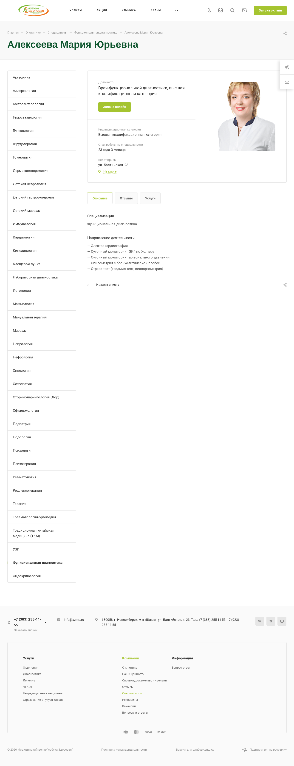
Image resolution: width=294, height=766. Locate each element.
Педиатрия (22, 424)
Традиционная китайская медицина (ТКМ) (33, 533)
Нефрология (23, 357)
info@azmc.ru (74, 619)
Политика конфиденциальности (124, 749)
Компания (130, 658)
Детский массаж (26, 211)
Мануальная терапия (30, 317)
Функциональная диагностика (37, 563)
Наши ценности (133, 674)
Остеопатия (22, 384)
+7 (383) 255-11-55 (27, 622)
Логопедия (22, 291)
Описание (100, 198)
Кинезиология (25, 251)
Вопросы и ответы (135, 712)
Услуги (150, 198)
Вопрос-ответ (181, 667)
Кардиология (23, 237)
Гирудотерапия (25, 144)
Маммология (23, 304)
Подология (22, 437)
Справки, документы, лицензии (144, 680)
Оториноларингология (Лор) (36, 397)
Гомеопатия (22, 157)
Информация (182, 658)
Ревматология (24, 477)
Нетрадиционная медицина (42, 693)
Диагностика (32, 674)
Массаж (19, 331)
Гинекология (23, 131)
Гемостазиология (27, 117)
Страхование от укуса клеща (43, 699)
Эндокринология (27, 576)
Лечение (29, 680)
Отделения (30, 667)
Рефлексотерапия (27, 490)
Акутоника (21, 77)
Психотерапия (24, 464)
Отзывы (126, 198)
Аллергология (24, 91)
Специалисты (132, 693)
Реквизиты (130, 699)
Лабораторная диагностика (35, 277)
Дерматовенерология (30, 171)
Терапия (19, 504)
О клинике (129, 667)
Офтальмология (26, 411)
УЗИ (16, 549)
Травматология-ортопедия (34, 517)
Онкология (22, 371)
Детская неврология (29, 184)
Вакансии (129, 706)
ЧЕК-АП (28, 687)
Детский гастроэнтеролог (33, 197)
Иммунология (24, 224)
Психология (22, 450)
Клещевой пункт (26, 264)
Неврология (23, 344)
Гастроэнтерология (28, 104)
